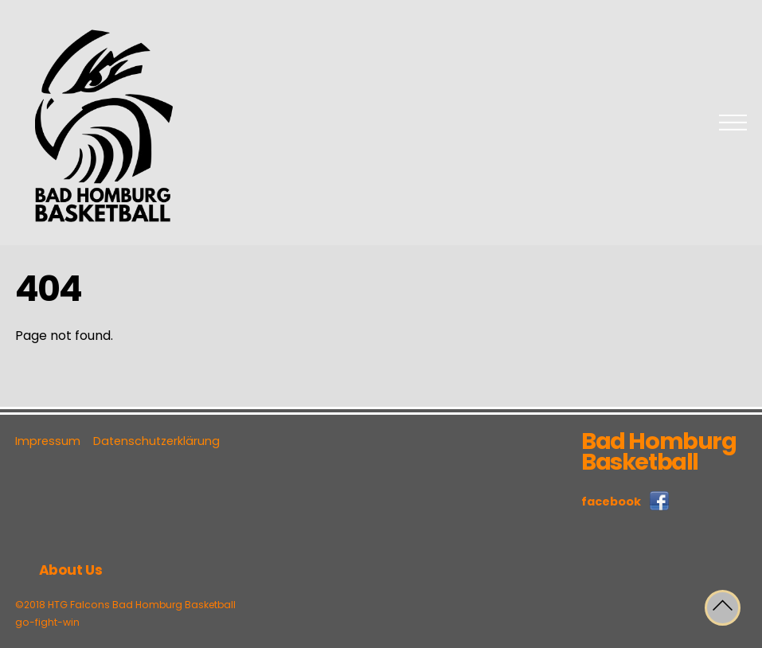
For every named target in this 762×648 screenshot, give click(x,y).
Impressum (47, 441)
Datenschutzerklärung (156, 441)
